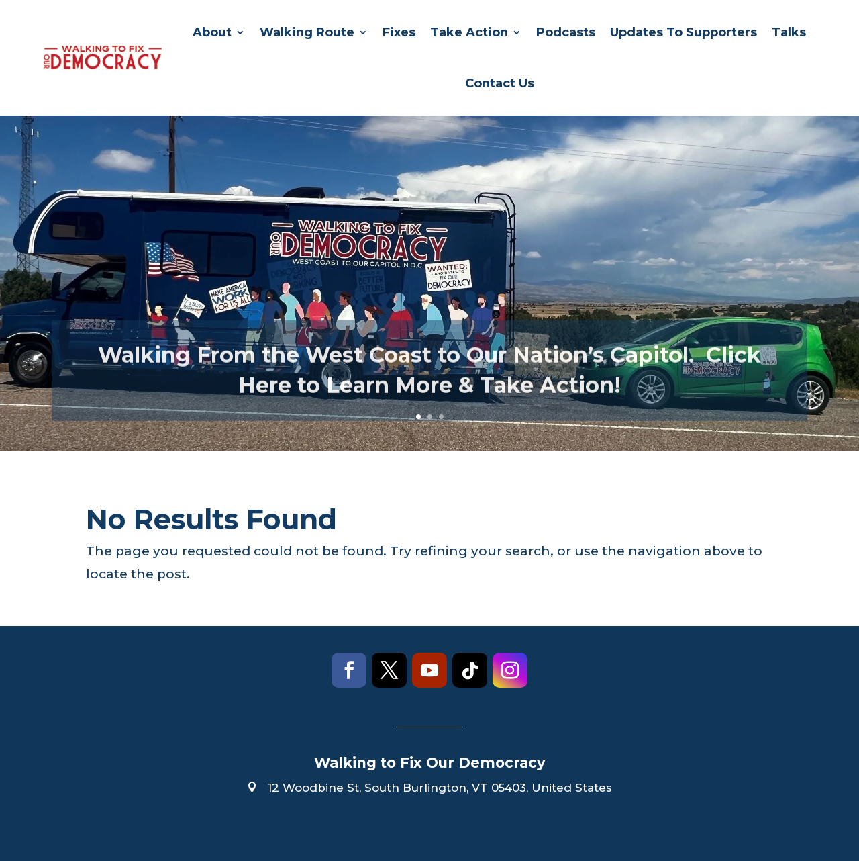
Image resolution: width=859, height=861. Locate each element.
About (212, 32)
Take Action (469, 32)
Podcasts (565, 32)
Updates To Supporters (683, 32)
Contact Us (499, 83)
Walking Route (307, 32)
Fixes (399, 32)
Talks (789, 32)
